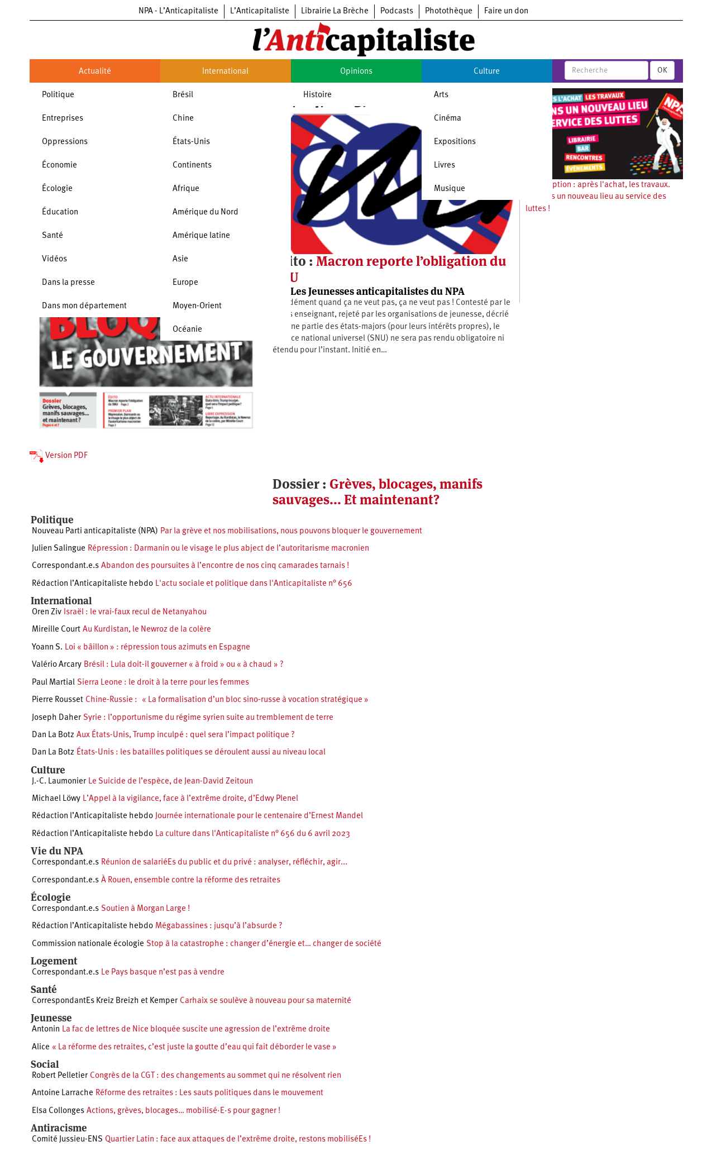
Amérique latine (201, 236)
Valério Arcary (57, 665)
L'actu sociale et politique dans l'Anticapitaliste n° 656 (253, 584)
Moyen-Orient (197, 306)
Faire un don (506, 11)
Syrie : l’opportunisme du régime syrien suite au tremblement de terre (208, 718)
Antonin (46, 1029)
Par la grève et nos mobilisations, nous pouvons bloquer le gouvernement (291, 531)
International (225, 72)
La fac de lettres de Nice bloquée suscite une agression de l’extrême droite (196, 1029)
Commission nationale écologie (88, 944)
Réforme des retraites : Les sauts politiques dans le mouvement (209, 1093)
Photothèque (448, 11)
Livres (444, 165)
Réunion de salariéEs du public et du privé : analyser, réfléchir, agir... (224, 862)
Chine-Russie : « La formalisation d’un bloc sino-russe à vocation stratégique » (227, 700)
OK (662, 70)
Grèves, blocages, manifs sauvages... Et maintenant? (377, 491)
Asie (180, 259)
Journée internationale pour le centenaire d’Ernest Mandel (259, 816)
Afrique (186, 189)
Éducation (60, 212)
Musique (449, 189)
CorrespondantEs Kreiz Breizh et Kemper (105, 1001)
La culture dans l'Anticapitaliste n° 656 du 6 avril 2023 (252, 834)
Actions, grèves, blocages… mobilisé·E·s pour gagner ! (183, 1111)
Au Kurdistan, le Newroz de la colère (147, 629)
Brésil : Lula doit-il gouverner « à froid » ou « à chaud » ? (184, 665)
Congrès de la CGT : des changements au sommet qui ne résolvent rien (215, 1076)
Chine (183, 118)
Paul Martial (53, 683)
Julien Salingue (58, 549)
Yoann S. (47, 647)
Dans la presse (68, 283)
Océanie (187, 330)
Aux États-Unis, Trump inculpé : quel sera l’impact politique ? (186, 735)
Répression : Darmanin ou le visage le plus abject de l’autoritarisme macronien (228, 549)
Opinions (356, 72)
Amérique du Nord (205, 212)
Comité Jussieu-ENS (67, 1139)
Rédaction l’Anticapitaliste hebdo (92, 584)
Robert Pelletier (60, 1076)
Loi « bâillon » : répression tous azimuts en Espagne (157, 647)
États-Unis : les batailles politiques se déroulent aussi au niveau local (201, 752)
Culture (487, 72)
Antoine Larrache (62, 1093)
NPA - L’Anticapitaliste (178, 11)
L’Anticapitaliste (259, 11)
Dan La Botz (53, 735)
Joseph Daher (56, 718)
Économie (59, 165)
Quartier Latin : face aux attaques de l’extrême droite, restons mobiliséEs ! (238, 1139)
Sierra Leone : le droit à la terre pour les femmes (163, 683)
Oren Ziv (46, 612)
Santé (52, 236)
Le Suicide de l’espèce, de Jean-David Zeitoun (170, 781)
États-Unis (191, 142)
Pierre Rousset (57, 700)
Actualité (95, 72)
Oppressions (65, 142)
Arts (441, 95)
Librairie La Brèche (335, 11)
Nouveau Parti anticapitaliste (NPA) (95, 531)
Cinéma (447, 118)
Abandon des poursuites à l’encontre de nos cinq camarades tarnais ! (225, 566)
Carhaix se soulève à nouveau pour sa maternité (265, 1001)
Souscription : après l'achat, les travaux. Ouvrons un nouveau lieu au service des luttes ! (597, 197)
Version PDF (59, 456)
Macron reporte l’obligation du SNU (389, 268)
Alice (41, 1047)
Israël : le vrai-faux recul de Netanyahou (135, 612)
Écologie (57, 189)
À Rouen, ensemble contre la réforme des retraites (190, 880)
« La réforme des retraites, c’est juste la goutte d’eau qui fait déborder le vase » (194, 1047)
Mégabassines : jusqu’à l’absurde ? (219, 926)
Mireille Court (56, 629)
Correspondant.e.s (65, 566)
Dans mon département (84, 306)
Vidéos (54, 259)
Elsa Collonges (58, 1111)
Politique (58, 95)
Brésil (183, 95)
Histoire (317, 95)
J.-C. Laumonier (59, 781)
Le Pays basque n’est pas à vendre (162, 972)
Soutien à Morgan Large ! (145, 909)
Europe (185, 283)
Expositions (455, 142)
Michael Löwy (56, 799)
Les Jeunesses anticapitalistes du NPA (377, 291)
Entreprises (62, 118)
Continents (192, 165)
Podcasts (396, 11)
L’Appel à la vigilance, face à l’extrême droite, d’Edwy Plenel (190, 799)
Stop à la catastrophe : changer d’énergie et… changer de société (263, 944)
